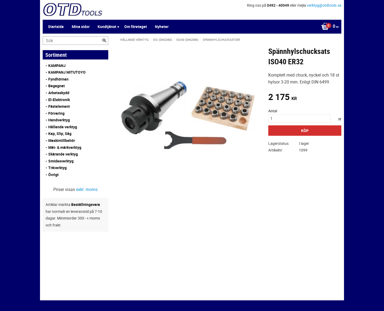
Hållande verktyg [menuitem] (62, 126)
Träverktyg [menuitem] (57, 167)
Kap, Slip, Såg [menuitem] (59, 133)
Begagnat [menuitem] (56, 85)
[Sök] (104, 41)
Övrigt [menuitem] (53, 174)
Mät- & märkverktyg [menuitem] (64, 147)
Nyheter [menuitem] (162, 26)
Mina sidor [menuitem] (81, 26)
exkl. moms (87, 189)
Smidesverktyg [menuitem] (61, 161)
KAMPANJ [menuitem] (57, 65)
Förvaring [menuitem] (56, 113)
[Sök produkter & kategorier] (75, 40)
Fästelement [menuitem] (59, 106)
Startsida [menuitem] (56, 26)
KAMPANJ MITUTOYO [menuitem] (67, 72)
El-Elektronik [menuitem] (59, 99)
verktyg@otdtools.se (324, 5)
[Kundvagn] (328, 27)
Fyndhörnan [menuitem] (58, 79)
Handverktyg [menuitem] (59, 119)
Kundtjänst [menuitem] (107, 26)
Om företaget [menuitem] (135, 26)
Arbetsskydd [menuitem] (58, 92)
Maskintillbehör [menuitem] (61, 140)
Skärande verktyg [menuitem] (63, 154)
